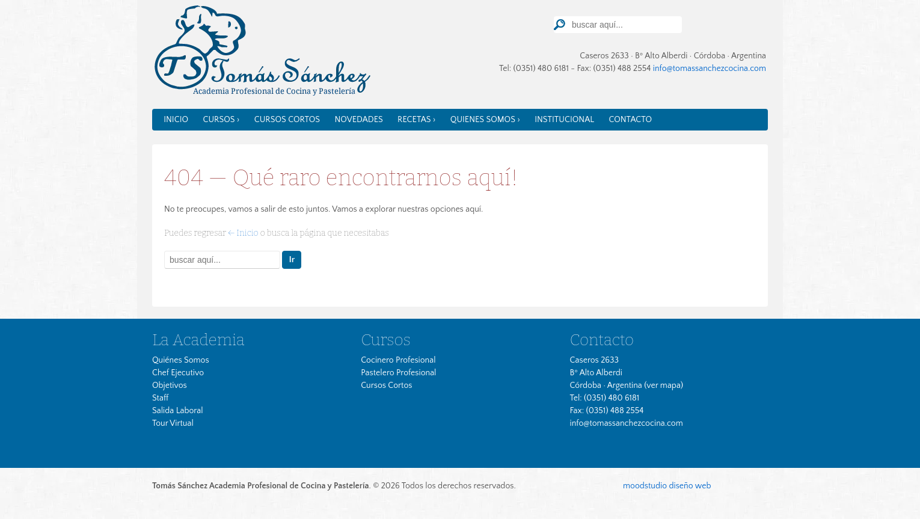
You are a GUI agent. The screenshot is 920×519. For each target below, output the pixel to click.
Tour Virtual (173, 423)
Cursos (386, 339)
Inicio (176, 119)
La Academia (198, 339)
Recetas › (416, 119)
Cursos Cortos (287, 119)
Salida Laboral (177, 411)
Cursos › (221, 119)
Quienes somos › (485, 119)
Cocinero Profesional (398, 360)
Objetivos (169, 385)
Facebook (711, 24)
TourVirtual (748, 23)
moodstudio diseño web (667, 486)
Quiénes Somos (180, 360)
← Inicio (243, 233)
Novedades (358, 119)
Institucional (564, 119)
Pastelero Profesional (398, 373)
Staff (160, 398)
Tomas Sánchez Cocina (261, 53)
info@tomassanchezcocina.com (709, 68)
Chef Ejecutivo (178, 373)
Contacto (630, 119)
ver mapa (663, 385)
